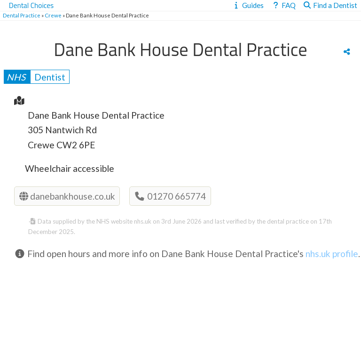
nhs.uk (142, 221)
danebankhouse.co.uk (67, 196)
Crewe (53, 15)
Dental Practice (21, 15)
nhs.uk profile (332, 253)
